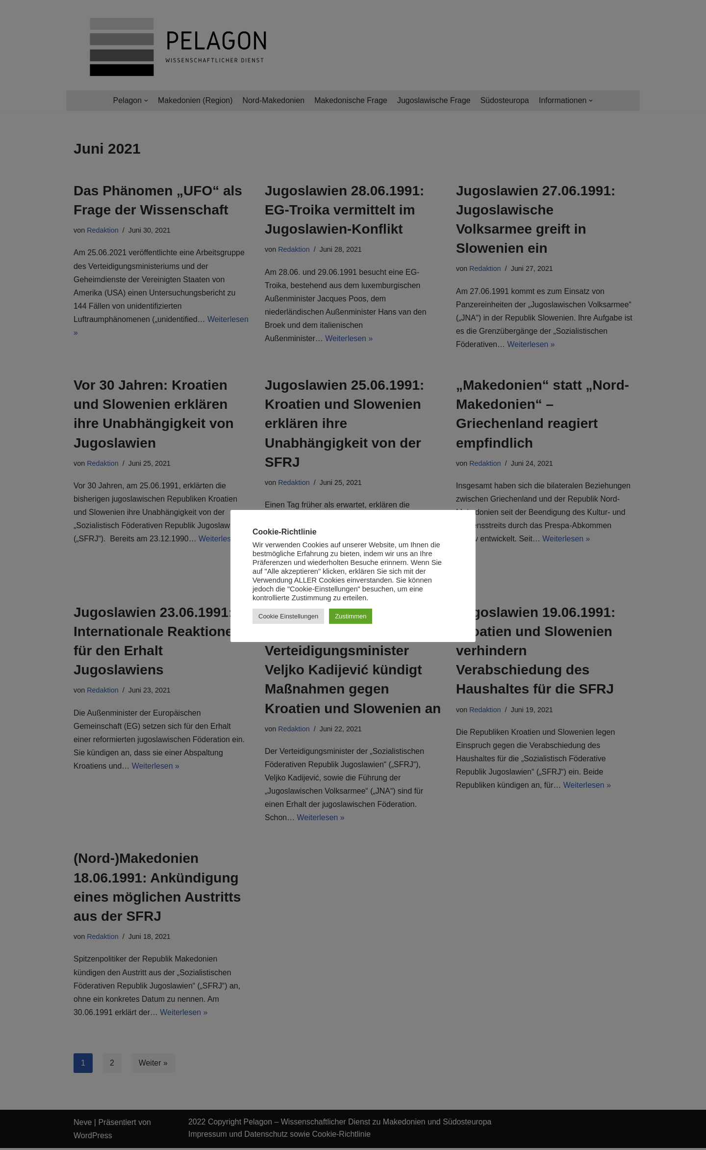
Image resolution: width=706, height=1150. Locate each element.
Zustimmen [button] (350, 616)
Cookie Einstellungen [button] (288, 616)
